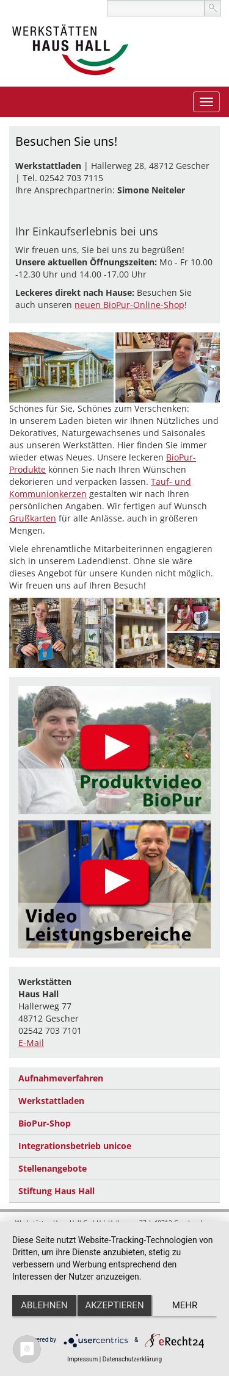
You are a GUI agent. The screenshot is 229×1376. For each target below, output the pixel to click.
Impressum (82, 1359)
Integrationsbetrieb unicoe (74, 1146)
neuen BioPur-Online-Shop (129, 304)
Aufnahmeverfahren (60, 1078)
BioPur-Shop (44, 1123)
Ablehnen (44, 1305)
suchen (213, 8)
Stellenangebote (52, 1168)
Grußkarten (32, 518)
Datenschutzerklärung (132, 1359)
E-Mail (31, 1042)
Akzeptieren (114, 1305)
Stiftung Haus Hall (56, 1191)
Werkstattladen (51, 1100)
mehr (185, 1305)
